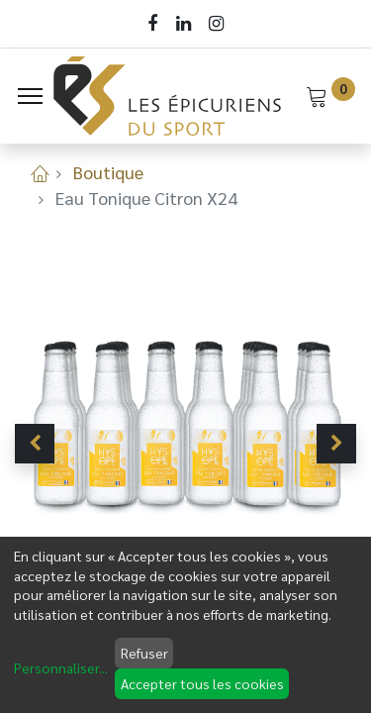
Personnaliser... (61, 667)
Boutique (108, 171)
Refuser (144, 653)
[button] (34, 443)
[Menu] (30, 96)
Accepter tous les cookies (202, 683)
